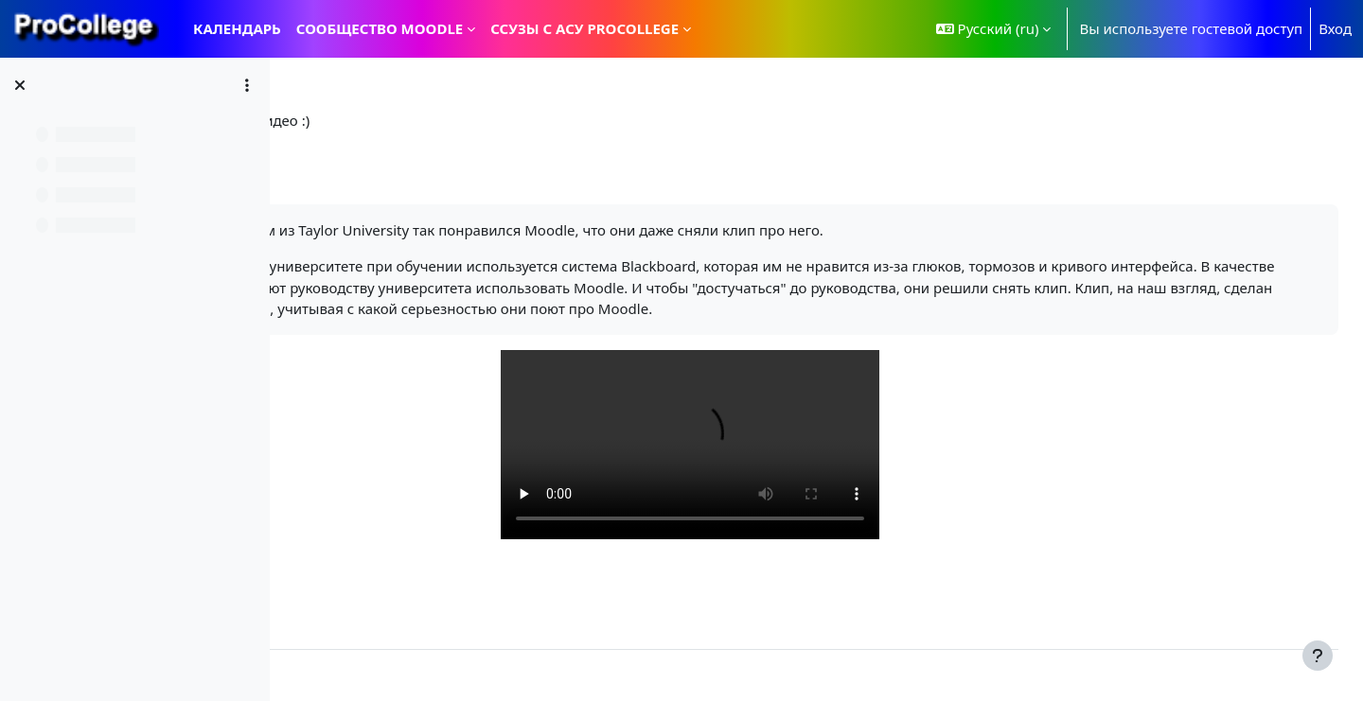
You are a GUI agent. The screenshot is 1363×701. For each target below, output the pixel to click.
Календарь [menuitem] (237, 28)
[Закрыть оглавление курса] (20, 85)
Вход (1335, 28)
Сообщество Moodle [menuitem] (379, 28)
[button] (994, 29)
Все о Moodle (435, 120)
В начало (338, 120)
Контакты (339, 675)
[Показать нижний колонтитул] (1317, 655)
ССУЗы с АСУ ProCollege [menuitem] (584, 28)
